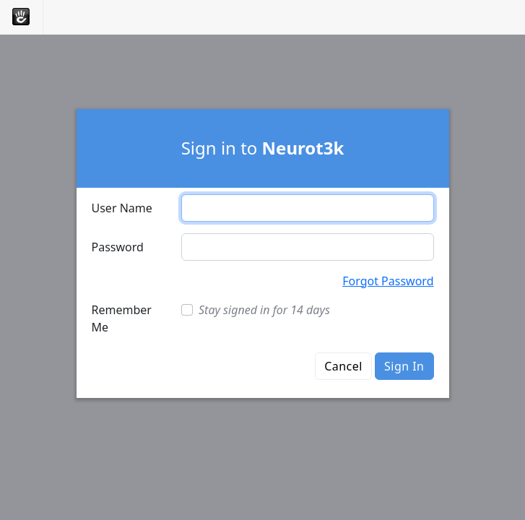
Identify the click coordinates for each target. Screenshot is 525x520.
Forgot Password (387, 281)
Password (118, 247)
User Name (122, 208)
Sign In (404, 366)
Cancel (343, 366)
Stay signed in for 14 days (264, 310)
